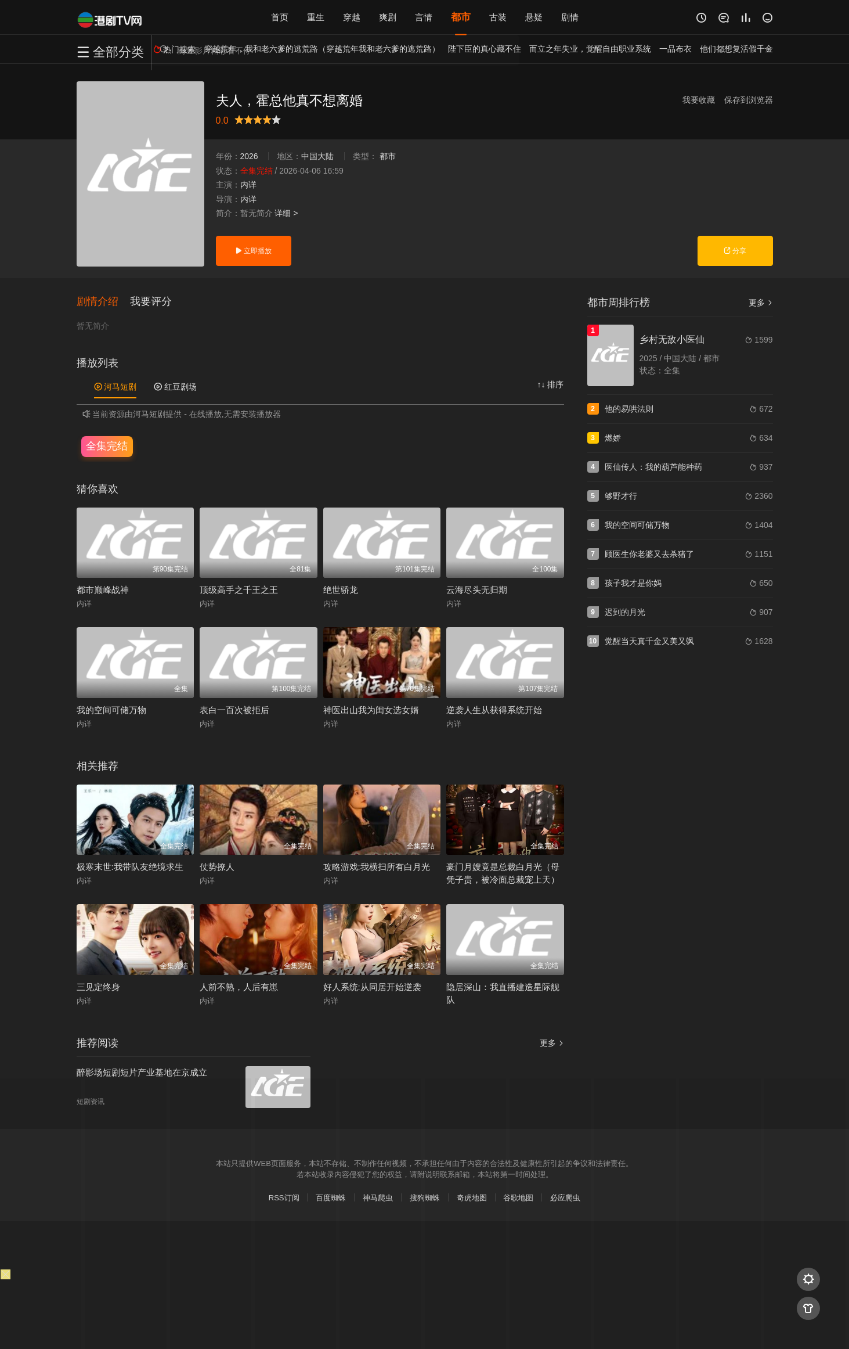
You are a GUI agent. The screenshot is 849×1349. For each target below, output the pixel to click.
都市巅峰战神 (103, 590)
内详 (248, 184)
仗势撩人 (217, 867)
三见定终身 (98, 987)
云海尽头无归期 (476, 590)
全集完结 (107, 446)
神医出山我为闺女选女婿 (371, 710)
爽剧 (387, 17)
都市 (461, 17)
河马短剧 (115, 386)
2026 (249, 156)
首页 (279, 17)
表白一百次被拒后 (234, 710)
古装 (498, 17)
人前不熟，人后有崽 (239, 987)
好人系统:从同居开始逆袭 (372, 987)
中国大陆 (317, 156)
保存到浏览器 (748, 100)
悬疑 (534, 17)
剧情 (570, 17)
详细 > (286, 213)
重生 (315, 17)
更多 (552, 1043)
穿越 (351, 17)
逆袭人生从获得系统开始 (494, 710)
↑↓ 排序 (550, 384)
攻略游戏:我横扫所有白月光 (376, 867)
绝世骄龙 (340, 590)
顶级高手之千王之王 (239, 590)
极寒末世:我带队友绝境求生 (130, 867)
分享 (735, 251)
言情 (423, 17)
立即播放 (253, 251)
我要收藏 (698, 100)
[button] (103, 301)
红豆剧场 (175, 386)
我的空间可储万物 (111, 710)
